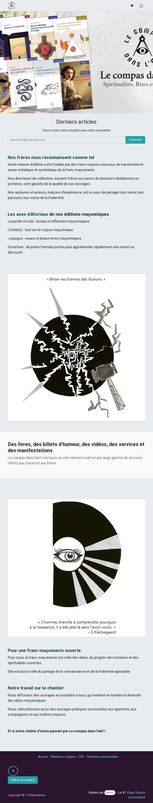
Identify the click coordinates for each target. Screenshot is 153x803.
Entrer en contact (22, 780)
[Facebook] (13, 771)
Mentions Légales (63, 757)
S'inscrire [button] (135, 140)
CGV (81, 757)
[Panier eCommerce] (132, 6)
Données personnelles (102, 757)
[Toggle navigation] (141, 6)
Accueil (43, 757)
